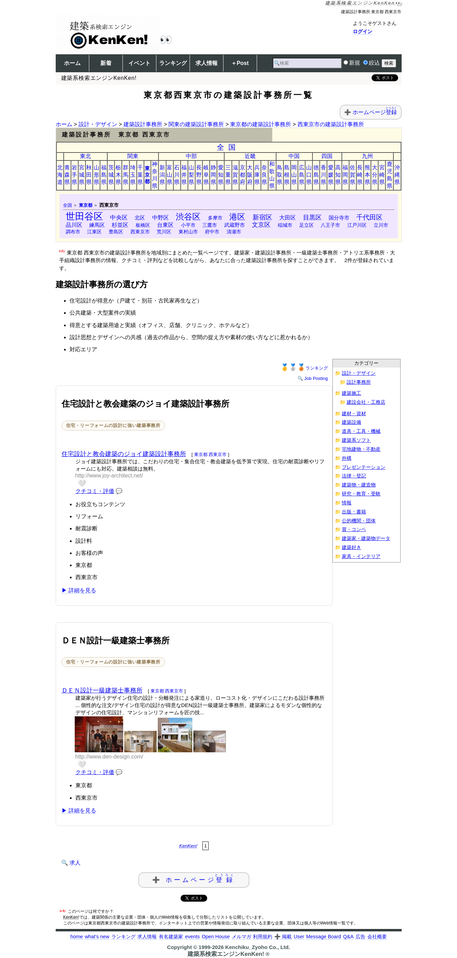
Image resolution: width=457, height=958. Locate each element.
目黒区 (312, 217)
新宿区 (262, 217)
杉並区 (120, 225)
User (299, 936)
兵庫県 (257, 175)
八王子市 (330, 225)
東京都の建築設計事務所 (260, 124)
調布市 (73, 231)
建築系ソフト (356, 440)
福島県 (104, 175)
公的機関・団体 (359, 520)
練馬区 (97, 225)
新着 (105, 63)
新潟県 (162, 175)
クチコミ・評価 (94, 491)
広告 (360, 936)
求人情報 (206, 63)
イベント (139, 63)
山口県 (309, 175)
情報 (346, 502)
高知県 (338, 175)
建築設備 (351, 422)
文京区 (261, 224)
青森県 (67, 175)
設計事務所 (359, 382)
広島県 (301, 175)
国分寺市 (339, 218)
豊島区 (116, 231)
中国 (294, 156)
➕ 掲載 (283, 936)
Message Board (323, 936)
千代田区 (369, 217)
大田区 (287, 217)
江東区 (94, 231)
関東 (132, 156)
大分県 (374, 175)
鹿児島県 (389, 175)
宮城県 (81, 175)
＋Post (240, 63)
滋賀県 (235, 175)
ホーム (72, 63)
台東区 (165, 225)
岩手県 (74, 175)
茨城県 (111, 175)
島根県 (287, 175)
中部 (191, 156)
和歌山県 (272, 175)
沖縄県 (397, 175)
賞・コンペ (354, 529)
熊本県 (367, 175)
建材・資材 (354, 413)
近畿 (250, 156)
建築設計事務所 (143, 124)
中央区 (119, 217)
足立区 (306, 225)
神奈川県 (154, 175)
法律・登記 (354, 475)
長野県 (199, 175)
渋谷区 (188, 216)
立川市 (381, 225)
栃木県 (118, 175)
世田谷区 (84, 216)
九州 (367, 156)
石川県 (177, 175)
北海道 (60, 175)
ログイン (362, 31)
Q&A (348, 936)
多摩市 (215, 218)
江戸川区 (357, 225)
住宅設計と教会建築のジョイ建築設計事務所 (124, 453)
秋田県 (89, 175)
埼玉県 (133, 175)
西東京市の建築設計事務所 (331, 124)
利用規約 (262, 936)
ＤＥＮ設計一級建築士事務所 (102, 690)
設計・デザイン (98, 124)
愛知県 (220, 175)
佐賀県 (352, 175)
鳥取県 (279, 175)
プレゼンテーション (363, 467)
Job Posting (316, 378)
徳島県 (316, 175)
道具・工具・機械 (361, 431)
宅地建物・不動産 (361, 449)
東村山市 (188, 231)
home (76, 936)
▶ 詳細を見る (79, 590)
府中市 (212, 231)
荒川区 (164, 231)
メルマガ (241, 936)
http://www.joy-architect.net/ (109, 475)
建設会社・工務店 (366, 402)
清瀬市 (234, 231)
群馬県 (125, 175)
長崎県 (360, 175)
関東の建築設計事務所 (196, 124)
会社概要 (377, 936)
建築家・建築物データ (366, 538)
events (192, 936)
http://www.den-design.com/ (109, 757)
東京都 (147, 174)
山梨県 (191, 175)
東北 (85, 156)
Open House (216, 936)
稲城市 (285, 225)
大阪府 (250, 175)
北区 (140, 218)
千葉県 (140, 175)
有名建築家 (171, 936)
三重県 (228, 175)
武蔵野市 (234, 225)
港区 (237, 216)
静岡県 (213, 175)
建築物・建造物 (359, 484)
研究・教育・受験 (361, 493)
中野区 (160, 218)
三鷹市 (209, 225)
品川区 (74, 225)
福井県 (184, 175)
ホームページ (375, 112)
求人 (75, 863)
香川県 (323, 175)
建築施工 (351, 393)
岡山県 (294, 175)
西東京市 (140, 231)
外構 (346, 458)
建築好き (351, 547)
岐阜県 (206, 175)
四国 (326, 156)
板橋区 (143, 225)
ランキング (173, 63)
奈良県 (264, 175)
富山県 (169, 175)
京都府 (242, 175)
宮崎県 (382, 175)
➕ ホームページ (194, 878)
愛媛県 (330, 175)
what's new (97, 936)
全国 (228, 147)
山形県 (96, 175)
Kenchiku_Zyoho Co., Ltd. (257, 947)
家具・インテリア (361, 556)
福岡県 (345, 175)
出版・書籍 (354, 511)
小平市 (188, 225)
